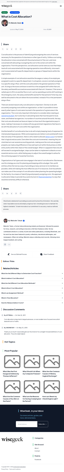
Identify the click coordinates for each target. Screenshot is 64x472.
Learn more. (54, 1)
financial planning (45, 177)
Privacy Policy (4, 469)
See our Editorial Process (17, 254)
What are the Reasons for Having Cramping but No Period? (32, 398)
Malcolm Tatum (16, 23)
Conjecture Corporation (19, 466)
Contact (37, 451)
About (37, 448)
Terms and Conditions (15, 469)
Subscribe (43, 424)
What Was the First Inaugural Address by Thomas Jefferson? (11, 373)
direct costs (50, 137)
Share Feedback (47, 254)
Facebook (38, 459)
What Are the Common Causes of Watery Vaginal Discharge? (51, 373)
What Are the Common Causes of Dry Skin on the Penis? (11, 398)
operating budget (7, 116)
